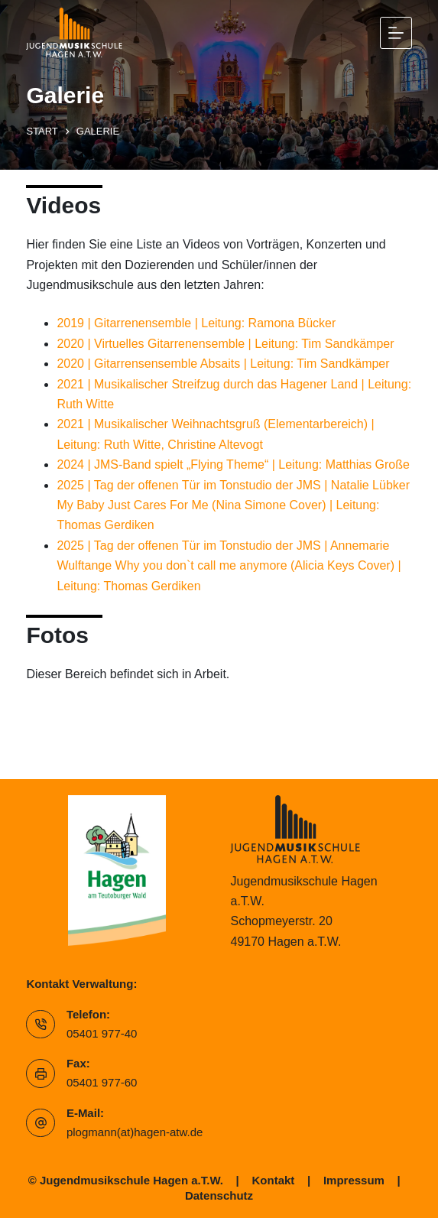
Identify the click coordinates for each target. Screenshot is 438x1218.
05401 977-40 (102, 1033)
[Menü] (396, 33)
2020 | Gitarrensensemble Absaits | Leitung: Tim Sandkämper (223, 363)
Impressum (353, 1180)
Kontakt (273, 1180)
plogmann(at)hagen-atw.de (135, 1131)
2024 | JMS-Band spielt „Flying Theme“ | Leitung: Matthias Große (233, 464)
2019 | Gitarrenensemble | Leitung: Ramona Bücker (196, 323)
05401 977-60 (102, 1082)
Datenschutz (219, 1195)
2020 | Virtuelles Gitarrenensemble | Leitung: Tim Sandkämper (225, 343)
